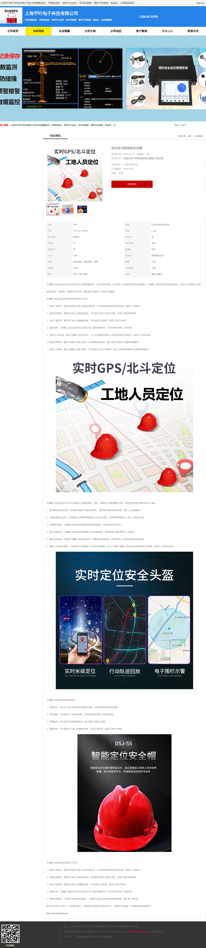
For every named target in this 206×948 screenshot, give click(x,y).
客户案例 (141, 31)
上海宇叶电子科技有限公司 (138, 931)
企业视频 (64, 31)
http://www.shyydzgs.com (57, 913)
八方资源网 (79, 937)
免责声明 (89, 937)
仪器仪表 (128, 158)
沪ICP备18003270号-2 (115, 931)
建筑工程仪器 (156, 158)
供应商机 (38, 31)
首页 (190, 136)
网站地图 (109, 937)
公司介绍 (90, 31)
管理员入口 (99, 937)
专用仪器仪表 (141, 158)
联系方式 (193, 31)
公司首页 (12, 31)
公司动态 (115, 31)
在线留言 (132, 184)
